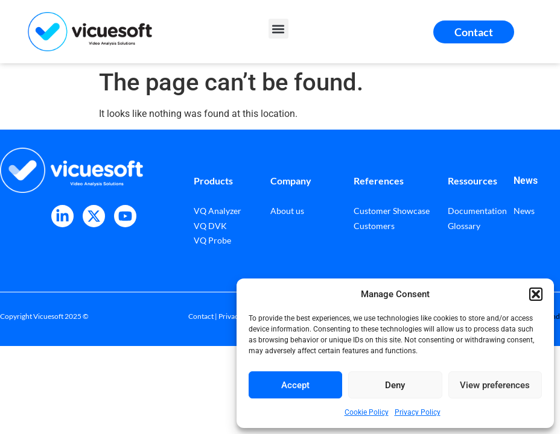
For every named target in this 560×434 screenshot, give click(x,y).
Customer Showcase (392, 211)
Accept (295, 385)
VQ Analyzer (217, 211)
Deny (395, 385)
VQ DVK (210, 226)
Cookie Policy (367, 412)
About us (287, 211)
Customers (374, 226)
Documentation (477, 211)
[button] (536, 294)
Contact (201, 316)
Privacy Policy (418, 412)
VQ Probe (212, 240)
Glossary (464, 226)
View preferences (495, 385)
